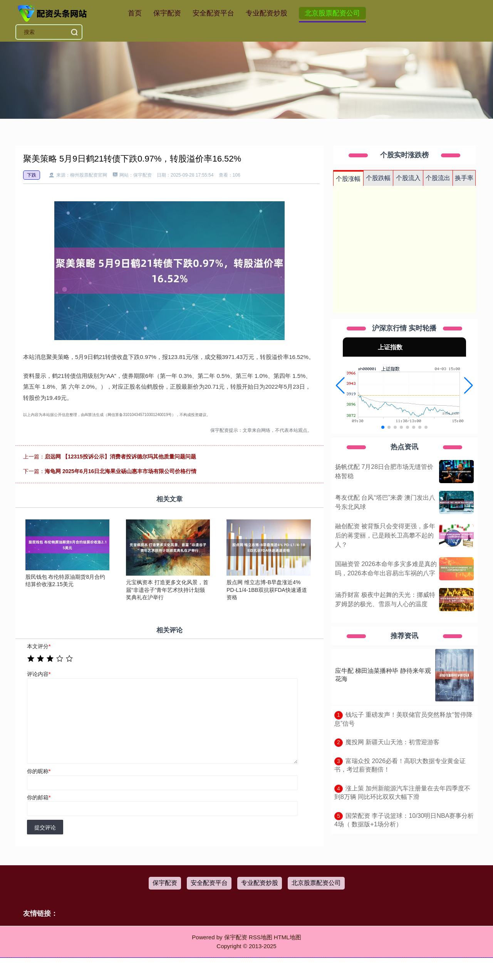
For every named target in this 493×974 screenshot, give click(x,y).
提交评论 (45, 827)
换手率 (464, 178)
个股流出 (438, 178)
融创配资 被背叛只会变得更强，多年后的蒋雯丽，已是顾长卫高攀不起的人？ (385, 535)
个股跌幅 (378, 178)
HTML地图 (287, 937)
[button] (340, 385)
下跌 (31, 175)
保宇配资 (167, 13)
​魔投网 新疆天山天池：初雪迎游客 (392, 742)
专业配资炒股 (266, 13)
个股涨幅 (348, 178)
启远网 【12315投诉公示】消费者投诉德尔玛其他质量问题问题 (120, 456)
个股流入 (408, 178)
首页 (135, 13)
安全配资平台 (213, 13)
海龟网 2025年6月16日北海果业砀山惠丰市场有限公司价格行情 (120, 471)
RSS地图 (260, 937)
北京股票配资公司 (332, 13)
